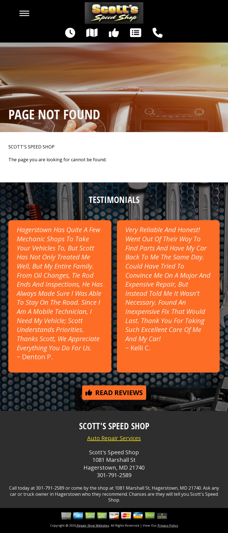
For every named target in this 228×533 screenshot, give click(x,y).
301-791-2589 (114, 475)
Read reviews (114, 392)
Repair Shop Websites (92, 525)
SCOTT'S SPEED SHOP (31, 147)
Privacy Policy (168, 525)
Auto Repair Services (114, 438)
